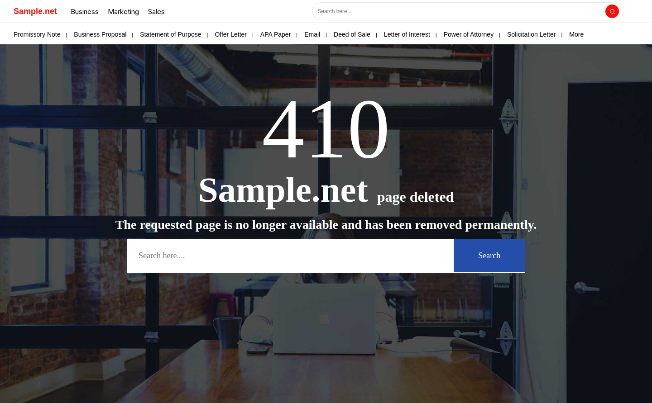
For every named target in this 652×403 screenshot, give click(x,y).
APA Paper (275, 34)
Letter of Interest (407, 34)
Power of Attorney (469, 34)
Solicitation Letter (531, 34)
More (576, 34)
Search (489, 255)
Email (312, 34)
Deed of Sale (352, 34)
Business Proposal (100, 34)
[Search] (612, 11)
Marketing (123, 11)
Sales (156, 11)
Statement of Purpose (170, 34)
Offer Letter (231, 34)
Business (85, 11)
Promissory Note (37, 34)
